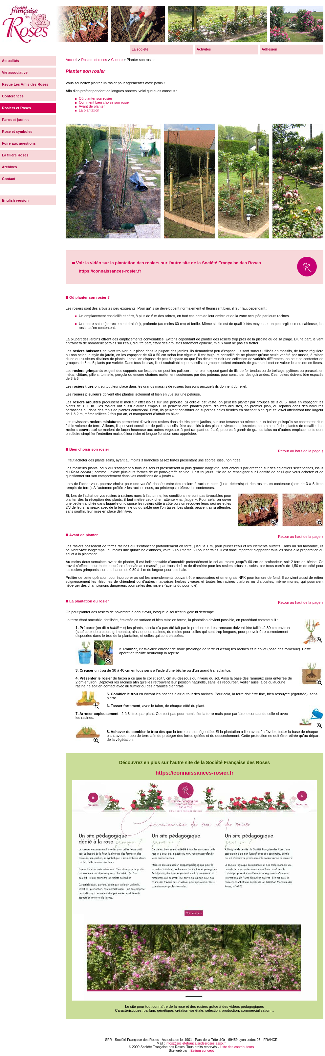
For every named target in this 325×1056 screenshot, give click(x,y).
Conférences (12, 96)
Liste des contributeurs (237, 1047)
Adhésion (269, 49)
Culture (116, 60)
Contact (7, 179)
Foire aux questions (18, 143)
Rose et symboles (16, 131)
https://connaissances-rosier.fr (110, 271)
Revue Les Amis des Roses (24, 84)
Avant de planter (92, 106)
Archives (8, 167)
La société (140, 49)
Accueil (71, 60)
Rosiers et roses (94, 60)
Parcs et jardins (14, 120)
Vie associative (14, 72)
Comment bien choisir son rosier (104, 102)
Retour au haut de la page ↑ (300, 451)
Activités (204, 49)
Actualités (9, 61)
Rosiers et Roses (15, 108)
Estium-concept (202, 1050)
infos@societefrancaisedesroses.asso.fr (196, 1043)
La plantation (89, 110)
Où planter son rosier (95, 98)
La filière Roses (14, 155)
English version (14, 200)
